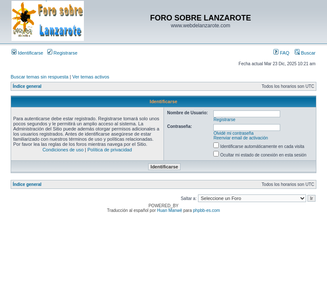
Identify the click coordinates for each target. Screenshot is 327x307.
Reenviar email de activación (241, 138)
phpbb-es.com (206, 210)
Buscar (305, 52)
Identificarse (27, 52)
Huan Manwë (169, 210)
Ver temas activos (90, 76)
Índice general (27, 86)
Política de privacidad (109, 149)
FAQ (281, 52)
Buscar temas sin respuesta (40, 76)
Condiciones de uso (63, 149)
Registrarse (62, 52)
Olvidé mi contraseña (234, 133)
